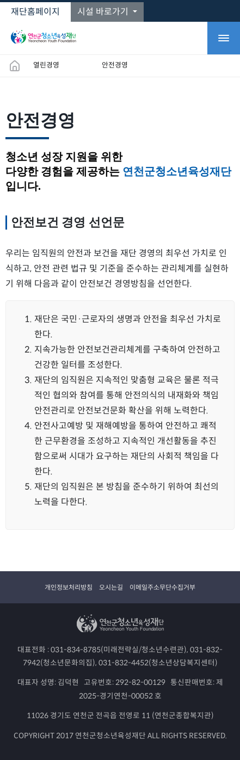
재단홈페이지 (35, 11)
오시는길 (111, 587)
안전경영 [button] (115, 65)
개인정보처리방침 (69, 587)
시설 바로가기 (104, 11)
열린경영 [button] (46, 65)
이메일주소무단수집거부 (162, 587)
